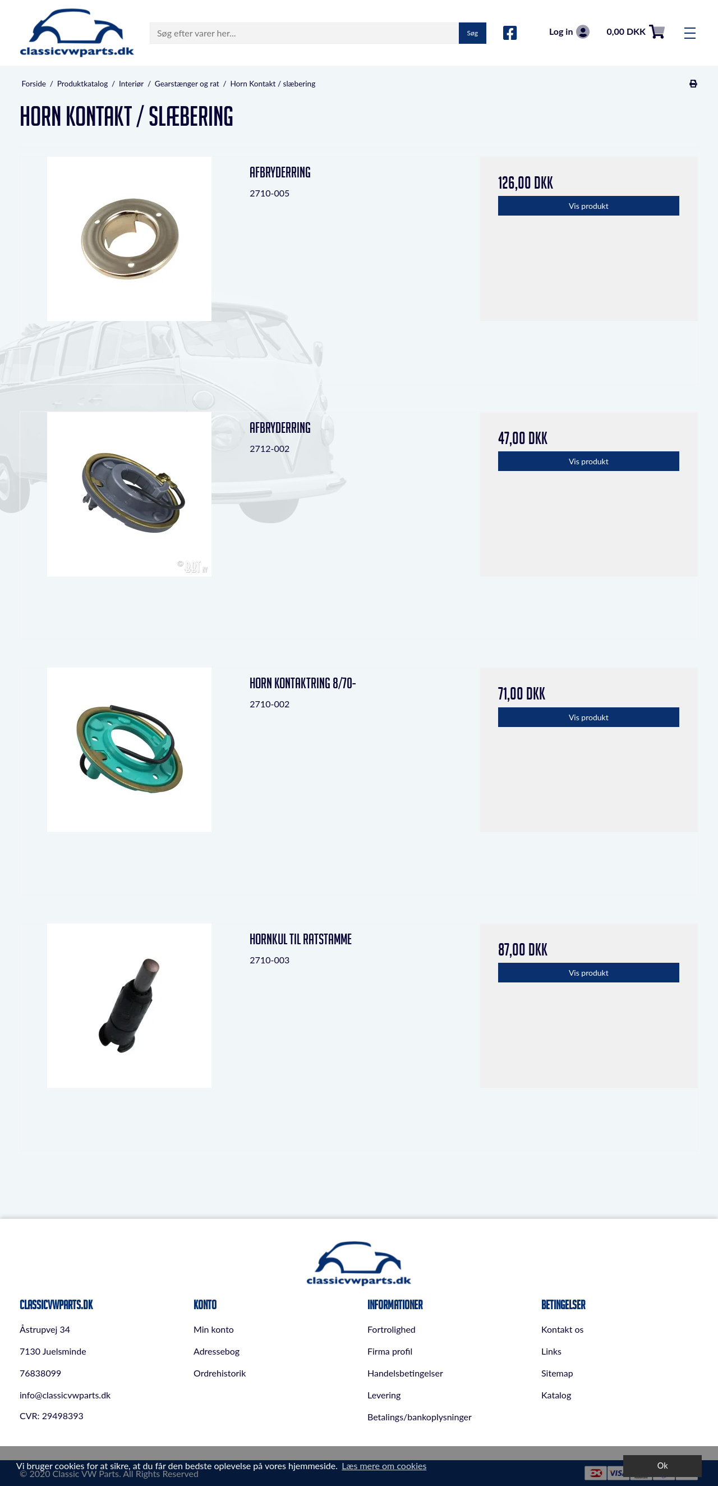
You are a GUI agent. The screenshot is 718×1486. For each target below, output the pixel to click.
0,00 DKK (635, 32)
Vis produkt (589, 206)
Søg (472, 33)
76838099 (40, 1373)
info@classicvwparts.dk (65, 1394)
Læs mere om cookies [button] (384, 1465)
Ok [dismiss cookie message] (662, 1465)
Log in (569, 32)
